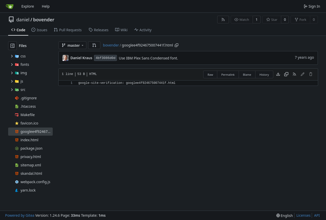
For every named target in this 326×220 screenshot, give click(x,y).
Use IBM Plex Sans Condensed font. (148, 58)
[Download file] (278, 74)
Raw (210, 74)
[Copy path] (176, 45)
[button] (94, 45)
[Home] (10, 6)
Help (46, 6)
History (264, 74)
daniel (23, 19)
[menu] (284, 215)
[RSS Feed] (223, 19)
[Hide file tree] (12, 45)
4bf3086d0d (105, 58)
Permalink (228, 74)
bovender (43, 19)
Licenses (303, 215)
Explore (27, 6)
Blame (247, 74)
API (317, 215)
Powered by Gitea (19, 215)
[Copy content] (286, 74)
